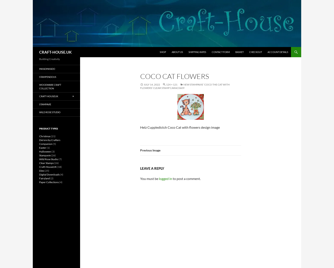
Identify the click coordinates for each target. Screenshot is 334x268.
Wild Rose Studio (49, 112)
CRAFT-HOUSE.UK (55, 52)
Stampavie (45, 104)
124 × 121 (171, 84)
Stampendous (47, 77)
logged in (165, 179)
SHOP (163, 52)
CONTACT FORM (221, 52)
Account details (278, 52)
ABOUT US (177, 52)
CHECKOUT (255, 52)
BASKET (239, 52)
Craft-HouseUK (48, 96)
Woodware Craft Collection (50, 86)
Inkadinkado (47, 68)
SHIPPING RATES (197, 52)
